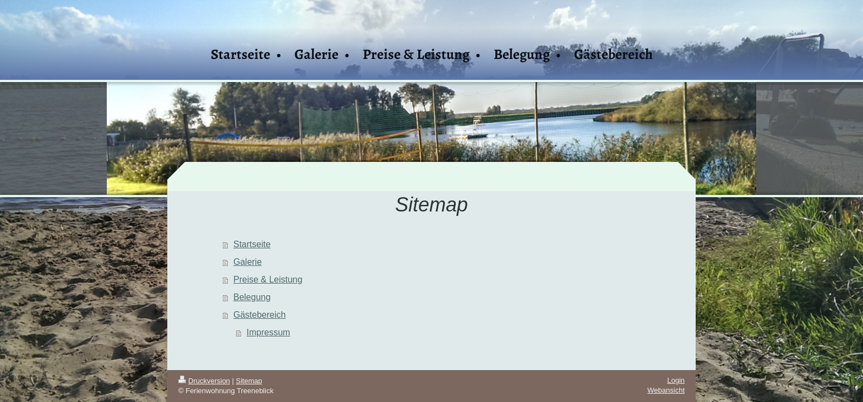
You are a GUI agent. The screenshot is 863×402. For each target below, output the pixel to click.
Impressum (268, 332)
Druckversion (204, 381)
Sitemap (249, 381)
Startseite (252, 244)
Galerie (247, 262)
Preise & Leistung (267, 279)
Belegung (252, 297)
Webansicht (666, 390)
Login (676, 380)
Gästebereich (259, 314)
